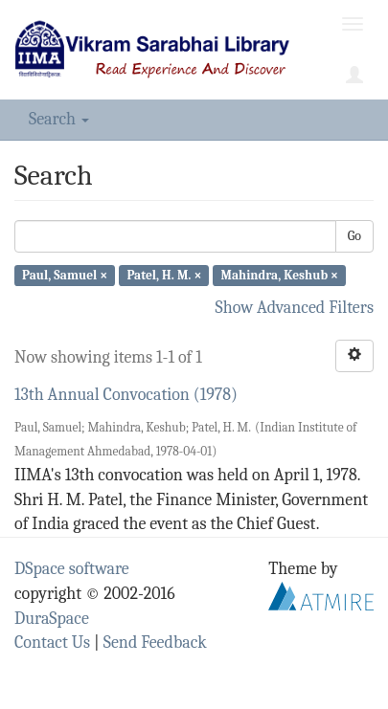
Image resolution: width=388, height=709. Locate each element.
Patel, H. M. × (163, 275)
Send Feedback (155, 642)
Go (354, 236)
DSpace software (71, 569)
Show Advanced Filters (295, 308)
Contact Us (52, 642)
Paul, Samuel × (64, 275)
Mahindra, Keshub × (280, 275)
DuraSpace (51, 619)
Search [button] (59, 119)
